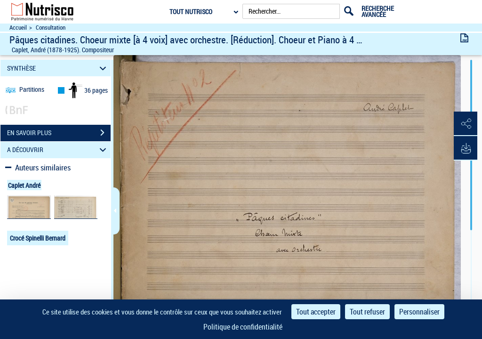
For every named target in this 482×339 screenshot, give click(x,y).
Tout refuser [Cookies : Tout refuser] (367, 312)
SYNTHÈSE (58, 68)
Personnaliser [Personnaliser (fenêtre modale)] (419, 312)
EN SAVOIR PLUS (59, 132)
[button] (465, 124)
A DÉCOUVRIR (58, 150)
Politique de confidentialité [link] (242, 327)
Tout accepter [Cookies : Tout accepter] (316, 312)
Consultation (50, 28)
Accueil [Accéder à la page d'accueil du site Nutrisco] (18, 28)
